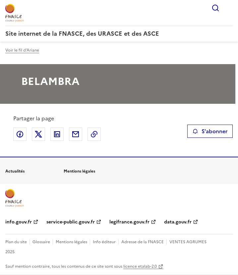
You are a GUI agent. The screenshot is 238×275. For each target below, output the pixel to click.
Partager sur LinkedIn (57, 134)
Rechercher (215, 8)
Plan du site (16, 242)
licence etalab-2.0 (140, 266)
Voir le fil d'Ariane (22, 50)
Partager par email (75, 134)
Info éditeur (104, 242)
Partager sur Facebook (20, 134)
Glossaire (41, 242)
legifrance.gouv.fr (129, 221)
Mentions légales (71, 242)
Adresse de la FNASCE (142, 242)
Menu (228, 8)
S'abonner (210, 131)
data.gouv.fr (178, 221)
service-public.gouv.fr (70, 221)
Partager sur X (38, 134)
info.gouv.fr (18, 221)
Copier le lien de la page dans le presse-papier (94, 134)
